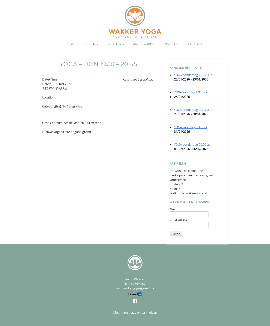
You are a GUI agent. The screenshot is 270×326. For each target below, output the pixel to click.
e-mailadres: (178, 220)
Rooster (114, 44)
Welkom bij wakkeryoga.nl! (188, 193)
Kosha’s (175, 189)
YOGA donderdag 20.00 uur (193, 75)
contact (195, 44)
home (71, 44)
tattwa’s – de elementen (186, 171)
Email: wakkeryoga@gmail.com (135, 288)
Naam (174, 209)
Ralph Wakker (144, 44)
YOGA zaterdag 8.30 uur (190, 92)
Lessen (90, 44)
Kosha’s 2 (176, 184)
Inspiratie (172, 44)
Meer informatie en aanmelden (135, 312)
